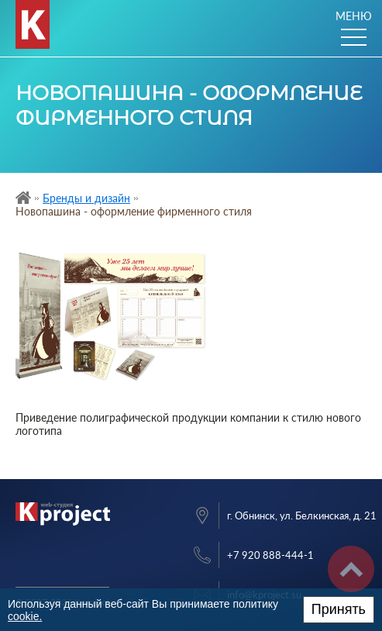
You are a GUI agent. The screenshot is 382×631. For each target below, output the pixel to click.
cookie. (25, 616)
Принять (338, 609)
